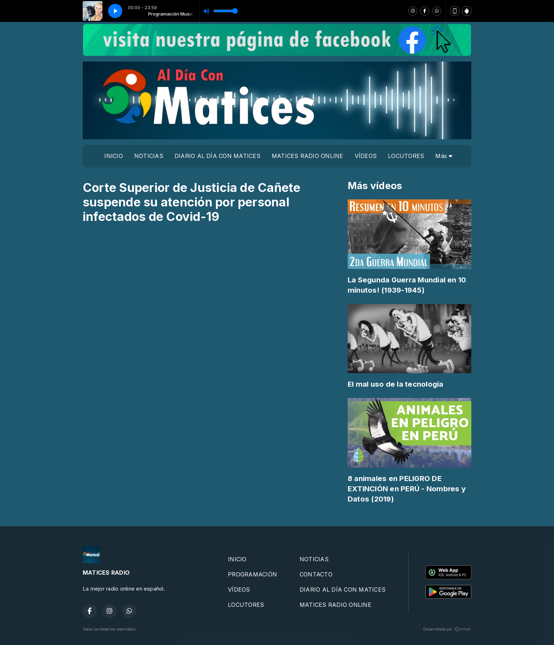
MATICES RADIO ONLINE (307, 155)
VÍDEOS (366, 155)
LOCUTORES (406, 155)
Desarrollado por (447, 629)
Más (443, 155)
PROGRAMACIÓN (252, 574)
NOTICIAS (148, 155)
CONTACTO (316, 574)
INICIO (113, 155)
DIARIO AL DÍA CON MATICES (217, 155)
